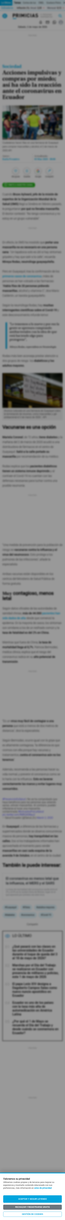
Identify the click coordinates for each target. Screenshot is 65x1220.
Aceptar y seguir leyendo (32, 1199)
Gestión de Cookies (32, 1214)
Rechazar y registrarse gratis (32, 1207)
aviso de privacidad (43, 1188)
